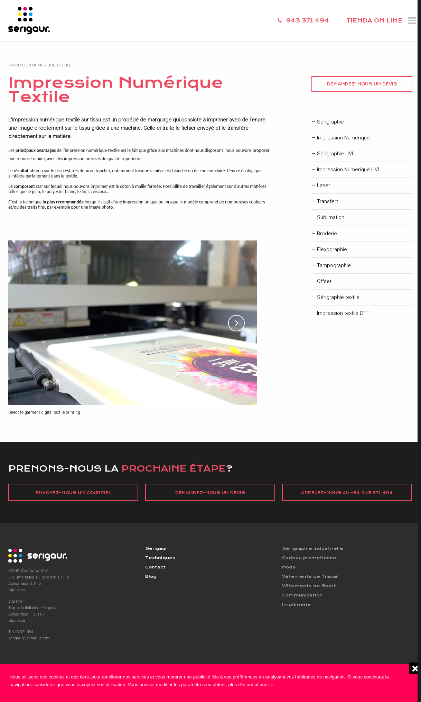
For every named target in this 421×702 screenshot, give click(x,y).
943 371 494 (307, 20)
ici (271, 684)
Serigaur (156, 548)
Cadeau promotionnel (311, 558)
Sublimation (330, 217)
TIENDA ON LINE (374, 20)
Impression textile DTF (343, 313)
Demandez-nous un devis (362, 84)
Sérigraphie (330, 122)
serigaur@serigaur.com (29, 638)
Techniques (160, 558)
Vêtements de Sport (309, 586)
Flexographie (332, 249)
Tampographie (334, 265)
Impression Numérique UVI (348, 169)
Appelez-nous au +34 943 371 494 (347, 492)
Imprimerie (296, 606)
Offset (324, 281)
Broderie (327, 233)
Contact (156, 567)
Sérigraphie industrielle (313, 548)
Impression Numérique (343, 137)
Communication (303, 596)
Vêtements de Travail (311, 577)
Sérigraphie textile (338, 297)
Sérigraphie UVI (335, 153)
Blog (151, 577)
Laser (323, 185)
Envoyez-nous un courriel (73, 492)
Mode (289, 567)
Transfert (327, 201)
